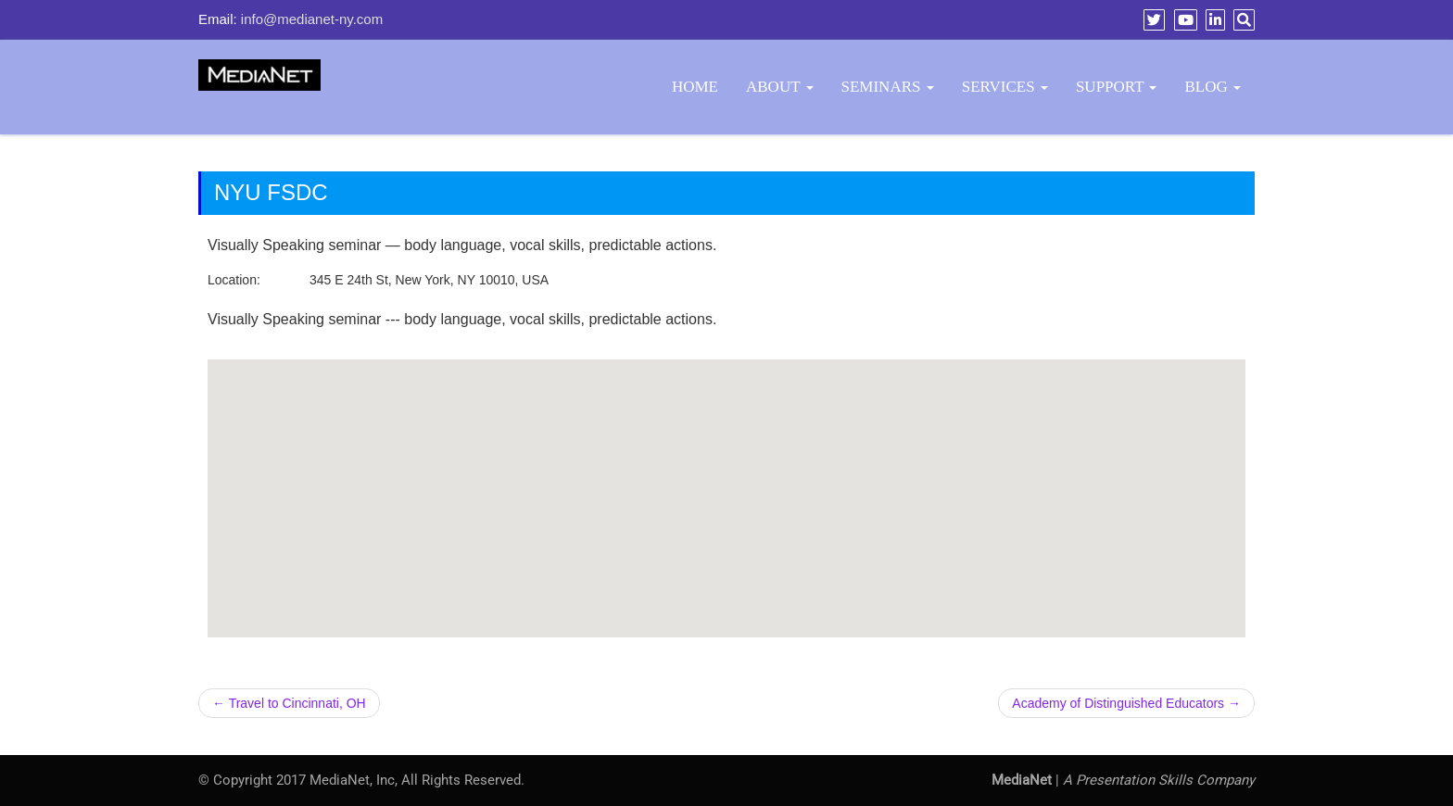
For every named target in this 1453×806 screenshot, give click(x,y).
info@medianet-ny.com (312, 19)
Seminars (887, 86)
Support (1116, 86)
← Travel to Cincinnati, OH (289, 703)
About (780, 86)
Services (1005, 86)
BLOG (1212, 86)
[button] (726, 481)
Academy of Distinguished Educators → (1126, 703)
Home (695, 86)
